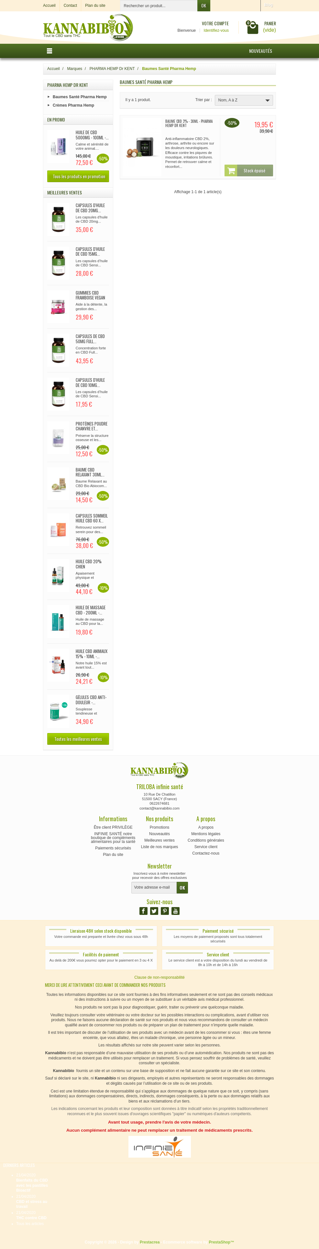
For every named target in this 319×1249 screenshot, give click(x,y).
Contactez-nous (205, 853)
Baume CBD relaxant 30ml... (90, 472)
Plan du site (113, 854)
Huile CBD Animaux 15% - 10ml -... (91, 654)
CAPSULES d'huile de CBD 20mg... (90, 208)
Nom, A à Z (244, 100)
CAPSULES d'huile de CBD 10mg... (90, 382)
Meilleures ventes (159, 840)
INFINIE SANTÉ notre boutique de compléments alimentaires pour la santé (113, 838)
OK (203, 5)
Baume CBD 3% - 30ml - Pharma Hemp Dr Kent (189, 123)
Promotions (160, 827)
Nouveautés (260, 50)
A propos (206, 827)
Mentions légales (205, 834)
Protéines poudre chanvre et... (91, 426)
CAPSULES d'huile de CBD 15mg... (90, 251)
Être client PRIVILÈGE (113, 827)
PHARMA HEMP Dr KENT (67, 84)
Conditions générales (206, 840)
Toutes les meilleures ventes (78, 738)
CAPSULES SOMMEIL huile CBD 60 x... (92, 518)
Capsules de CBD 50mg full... (90, 338)
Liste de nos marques (159, 847)
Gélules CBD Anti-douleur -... (91, 700)
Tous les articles (30, 1223)
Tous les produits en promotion (79, 176)
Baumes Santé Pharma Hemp (80, 96)
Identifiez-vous (216, 30)
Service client (205, 847)
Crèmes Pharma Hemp (73, 105)
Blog (268, 5)
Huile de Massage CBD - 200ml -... (90, 610)
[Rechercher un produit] (159, 5)
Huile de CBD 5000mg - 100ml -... (92, 135)
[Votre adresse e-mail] (154, 887)
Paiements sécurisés (113, 848)
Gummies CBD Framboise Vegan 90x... (90, 297)
